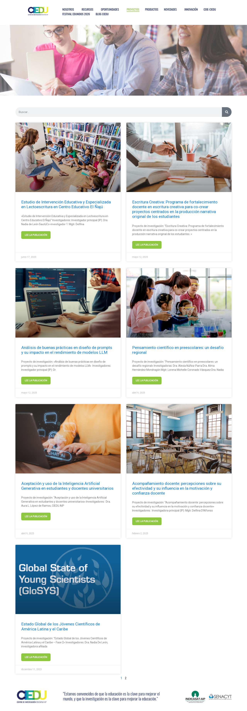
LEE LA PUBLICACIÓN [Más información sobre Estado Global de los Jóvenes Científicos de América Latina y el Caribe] (36, 657)
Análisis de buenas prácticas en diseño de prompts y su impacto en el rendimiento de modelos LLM (66, 350)
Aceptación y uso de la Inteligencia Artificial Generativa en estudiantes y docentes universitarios (67, 486)
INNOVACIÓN (191, 9)
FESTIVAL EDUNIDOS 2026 (76, 14)
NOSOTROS (68, 9)
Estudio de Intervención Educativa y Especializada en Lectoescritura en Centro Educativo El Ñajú (66, 204)
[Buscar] (227, 112)
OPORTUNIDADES (110, 9)
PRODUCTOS (151, 9)
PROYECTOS (133, 9)
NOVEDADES (170, 9)
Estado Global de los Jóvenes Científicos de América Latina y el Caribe (60, 626)
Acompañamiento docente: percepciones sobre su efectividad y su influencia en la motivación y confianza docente (176, 488)
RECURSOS (87, 9)
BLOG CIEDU (102, 14)
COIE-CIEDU (210, 9)
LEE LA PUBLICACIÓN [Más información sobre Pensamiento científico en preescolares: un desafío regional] (147, 380)
